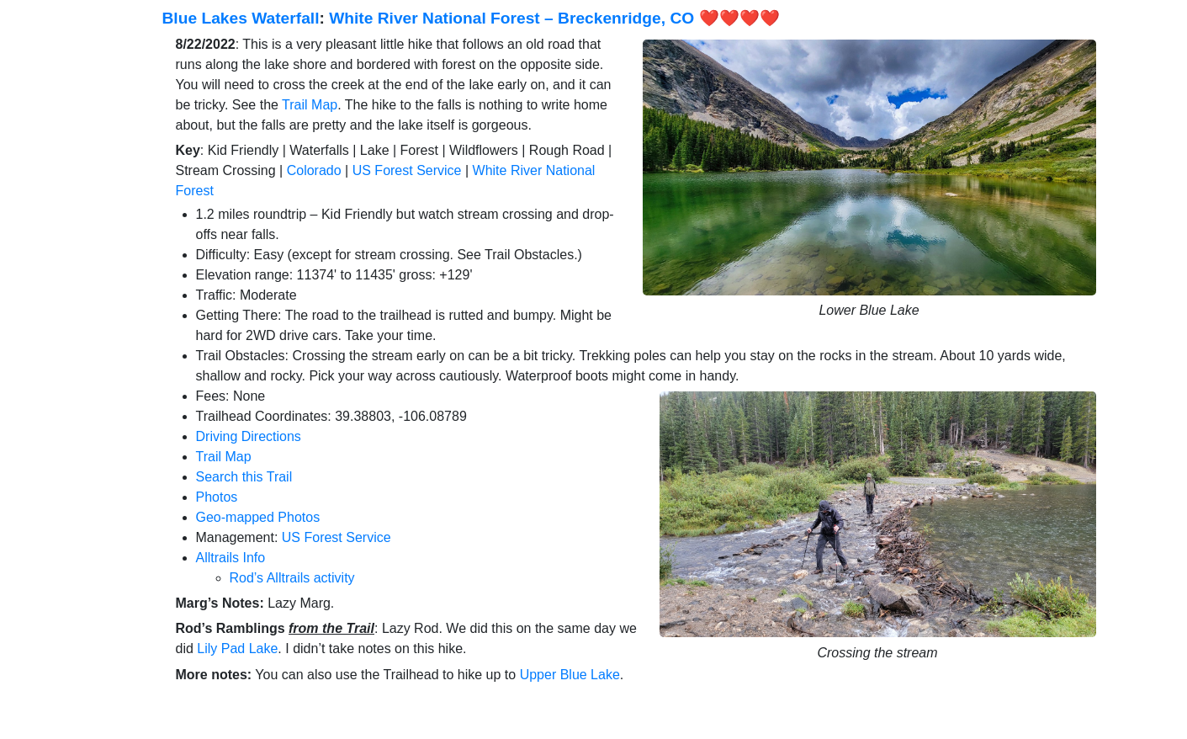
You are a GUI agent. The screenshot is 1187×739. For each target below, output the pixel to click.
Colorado (314, 170)
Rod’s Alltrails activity (292, 578)
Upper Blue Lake (570, 674)
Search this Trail (244, 477)
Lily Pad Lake (237, 648)
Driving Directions (248, 436)
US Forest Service (407, 170)
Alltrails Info (231, 557)
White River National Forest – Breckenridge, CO (511, 18)
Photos (217, 497)
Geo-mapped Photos (258, 517)
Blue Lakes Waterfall (241, 18)
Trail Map (309, 105)
